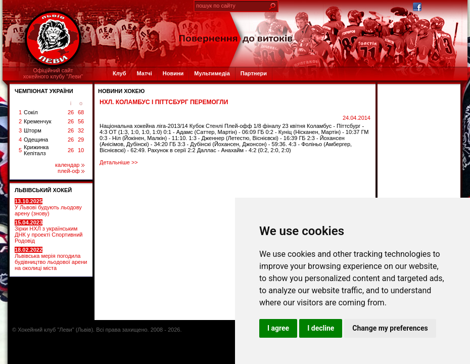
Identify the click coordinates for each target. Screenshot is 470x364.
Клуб (119, 73)
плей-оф (71, 171)
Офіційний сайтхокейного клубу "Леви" (53, 73)
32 (81, 130)
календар (69, 165)
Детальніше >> (119, 162)
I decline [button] (320, 328)
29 (81, 139)
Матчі (144, 73)
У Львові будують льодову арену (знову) (48, 207)
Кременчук (37, 121)
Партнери (254, 73)
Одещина (36, 139)
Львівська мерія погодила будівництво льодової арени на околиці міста (51, 259)
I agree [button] (278, 328)
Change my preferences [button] (390, 328)
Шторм (32, 130)
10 (81, 150)
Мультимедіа (211, 73)
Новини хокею (121, 91)
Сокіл (31, 112)
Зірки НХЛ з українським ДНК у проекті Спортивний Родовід (48, 231)
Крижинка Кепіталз (36, 150)
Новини (173, 73)
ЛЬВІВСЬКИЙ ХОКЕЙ (43, 190)
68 (81, 112)
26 (71, 112)
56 (81, 121)
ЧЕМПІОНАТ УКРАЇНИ (44, 91)
